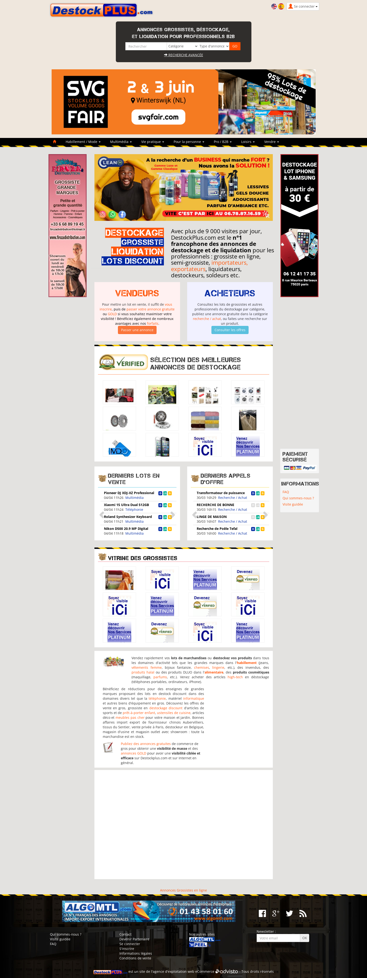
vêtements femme (147, 667)
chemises (201, 667)
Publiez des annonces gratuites (146, 743)
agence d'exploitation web (173, 971)
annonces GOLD (133, 753)
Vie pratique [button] (152, 141)
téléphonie (157, 698)
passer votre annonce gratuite (151, 309)
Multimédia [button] (121, 141)
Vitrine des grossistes (142, 558)
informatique (193, 698)
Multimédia (134, 497)
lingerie (218, 667)
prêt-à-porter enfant (139, 712)
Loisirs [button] (248, 141)
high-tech (235, 677)
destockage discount (165, 708)
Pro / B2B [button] (223, 141)
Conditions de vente (135, 958)
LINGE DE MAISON (212, 516)
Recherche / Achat (232, 497)
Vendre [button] (271, 141)
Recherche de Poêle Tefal (217, 528)
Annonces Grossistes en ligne (183, 890)
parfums (160, 677)
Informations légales (135, 953)
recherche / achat (207, 318)
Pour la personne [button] (189, 141)
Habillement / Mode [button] (83, 141)
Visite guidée (293, 504)
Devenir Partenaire (134, 939)
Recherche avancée (183, 55)
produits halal (143, 672)
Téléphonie (134, 509)
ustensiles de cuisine (174, 712)
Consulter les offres (230, 330)
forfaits (152, 323)
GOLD (112, 314)
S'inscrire (126, 948)
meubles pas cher (130, 717)
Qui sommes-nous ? (298, 498)
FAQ (286, 492)
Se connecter (129, 944)
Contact (125, 934)
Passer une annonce (137, 330)
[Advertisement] (183, 824)
